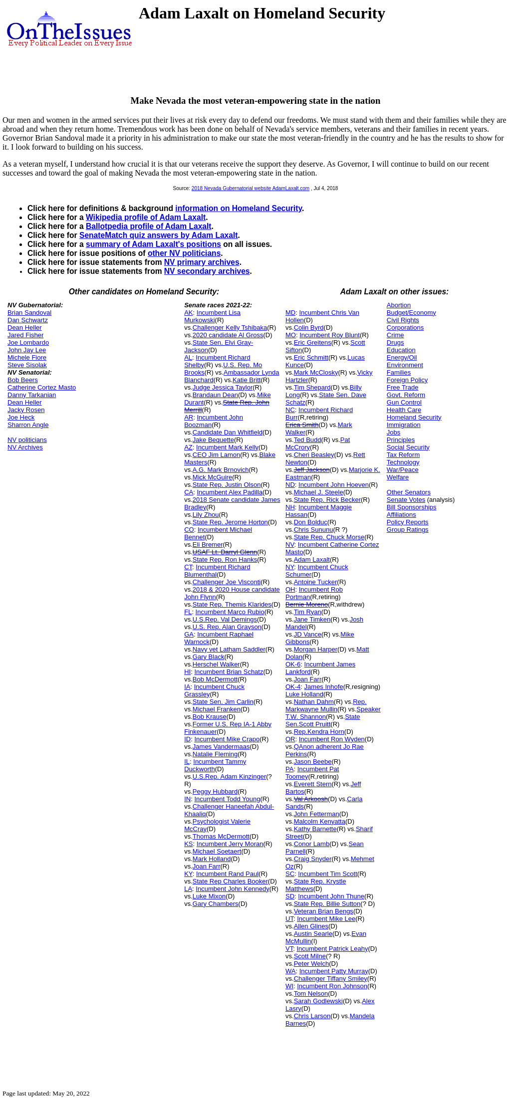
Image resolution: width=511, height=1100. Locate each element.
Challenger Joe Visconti (226, 582)
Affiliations (401, 514)
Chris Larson (312, 1016)
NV (289, 544)
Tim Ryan (307, 612)
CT (188, 567)
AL (188, 357)
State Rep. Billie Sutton (327, 903)
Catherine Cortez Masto (41, 387)
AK (188, 312)
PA (289, 769)
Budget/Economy (411, 312)
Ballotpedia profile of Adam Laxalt (149, 226)
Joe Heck (20, 417)
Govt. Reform (406, 395)
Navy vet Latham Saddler (229, 649)
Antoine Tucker (315, 582)
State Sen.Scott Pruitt (322, 720)
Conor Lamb (312, 844)
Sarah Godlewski (318, 1001)
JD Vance (307, 634)
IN (187, 799)
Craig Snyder (313, 859)
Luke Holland (304, 694)
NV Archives (25, 447)
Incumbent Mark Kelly (227, 447)
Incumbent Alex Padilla (230, 492)
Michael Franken (217, 709)
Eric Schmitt (311, 357)
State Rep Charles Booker (230, 881)
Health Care (404, 410)
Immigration (404, 425)
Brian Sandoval (29, 312)
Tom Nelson (311, 993)
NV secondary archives (207, 271)
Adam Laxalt (312, 559)
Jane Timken (312, 619)
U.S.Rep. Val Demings (225, 619)
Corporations (405, 327)
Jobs (393, 432)
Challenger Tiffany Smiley (330, 978)
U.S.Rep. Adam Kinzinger (229, 776)
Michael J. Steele (318, 492)
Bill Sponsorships (412, 507)
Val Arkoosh (311, 799)
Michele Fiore (26, 357)
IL (187, 761)
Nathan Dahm (314, 701)
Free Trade (403, 387)
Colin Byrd (309, 327)
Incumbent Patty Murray (333, 971)
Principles (401, 439)
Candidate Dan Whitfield (227, 432)
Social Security (408, 447)
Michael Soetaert (217, 851)
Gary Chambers (216, 903)
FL (188, 612)
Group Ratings (408, 529)
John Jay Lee (26, 350)
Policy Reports (408, 522)
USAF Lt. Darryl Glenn (225, 552)
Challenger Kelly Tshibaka (230, 327)
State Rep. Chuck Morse (329, 537)
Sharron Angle (27, 425)
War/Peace (403, 469)
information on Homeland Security (238, 208)
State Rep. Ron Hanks (225, 559)
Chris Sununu (313, 529)
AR (188, 417)
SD (289, 896)
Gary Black (209, 656)
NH (290, 507)
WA (290, 971)
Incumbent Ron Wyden (332, 739)
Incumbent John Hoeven (333, 484)
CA (188, 492)
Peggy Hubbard (215, 791)
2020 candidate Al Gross (228, 335)
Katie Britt (246, 380)
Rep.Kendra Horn (319, 731)
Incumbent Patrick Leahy (332, 948)
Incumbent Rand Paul (227, 874)
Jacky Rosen (25, 410)
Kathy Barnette (315, 829)
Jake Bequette (213, 439)
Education (401, 350)
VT (289, 948)
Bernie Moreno (306, 604)
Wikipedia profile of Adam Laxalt (146, 217)
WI (289, 986)
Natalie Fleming (215, 754)
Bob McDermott (215, 679)
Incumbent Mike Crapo (226, 739)
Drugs (395, 342)
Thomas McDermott (221, 836)
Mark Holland (212, 859)
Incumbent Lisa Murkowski (212, 316)
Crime (395, 335)
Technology (403, 462)
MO (290, 335)
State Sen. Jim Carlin (223, 701)
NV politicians (27, 439)
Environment (405, 365)
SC (289, 874)
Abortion (399, 305)
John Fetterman (316, 814)
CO (189, 529)
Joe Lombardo (28, 342)
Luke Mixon (209, 896)
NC (290, 410)
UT (289, 918)
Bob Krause (210, 716)
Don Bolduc (310, 522)
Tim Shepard (312, 387)
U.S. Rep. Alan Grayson (227, 627)
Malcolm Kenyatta (319, 821)
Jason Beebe (313, 761)
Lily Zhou (206, 514)
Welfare (398, 477)
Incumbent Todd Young (227, 799)
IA (187, 686)
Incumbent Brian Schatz (228, 671)
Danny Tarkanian (31, 395)
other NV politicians (184, 253)
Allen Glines (311, 926)
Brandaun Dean (215, 395)
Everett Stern (313, 784)
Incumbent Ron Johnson (332, 986)
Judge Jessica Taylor (223, 387)
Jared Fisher (25, 335)
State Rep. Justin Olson (227, 484)
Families (399, 372)
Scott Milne (310, 956)
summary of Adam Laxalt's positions (153, 244)
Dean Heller (24, 327)
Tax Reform (403, 454)
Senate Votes (406, 499)
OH (290, 589)
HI (187, 671)
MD (290, 312)
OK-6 (292, 664)
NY (289, 567)
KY (188, 874)
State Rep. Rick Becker (327, 499)
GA (189, 634)
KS (188, 844)
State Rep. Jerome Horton (230, 522)
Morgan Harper (315, 649)
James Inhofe (323, 686)
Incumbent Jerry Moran (230, 844)
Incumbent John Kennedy (232, 888)
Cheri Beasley (314, 454)
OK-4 (292, 686)
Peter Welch (311, 963)
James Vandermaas (221, 746)
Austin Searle (313, 933)
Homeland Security (414, 417)
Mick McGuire (212, 477)
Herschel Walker (216, 664)
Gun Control (404, 402)
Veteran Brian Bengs (323, 911)
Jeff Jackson (312, 469)
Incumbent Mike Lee (326, 918)
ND (290, 484)
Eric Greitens (312, 342)
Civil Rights (403, 320)
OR (290, 739)
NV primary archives (202, 262)
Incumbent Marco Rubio (230, 612)
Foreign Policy (407, 380)
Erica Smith (301, 425)
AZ (188, 447)
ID (187, 739)
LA (188, 888)
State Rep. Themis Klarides (232, 604)
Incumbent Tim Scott (327, 874)
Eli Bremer (208, 544)
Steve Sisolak (27, 365)
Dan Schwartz (27, 320)
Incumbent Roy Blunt (329, 335)
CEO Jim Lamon (216, 454)
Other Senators (409, 492)
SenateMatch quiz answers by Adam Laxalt (158, 235)
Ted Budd (307, 439)
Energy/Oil (402, 357)
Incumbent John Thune (331, 896)
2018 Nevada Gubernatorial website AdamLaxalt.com (250, 188)
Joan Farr (207, 866)
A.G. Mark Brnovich (221, 469)
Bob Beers (22, 380)
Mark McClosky (316, 372)
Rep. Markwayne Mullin (326, 705)
